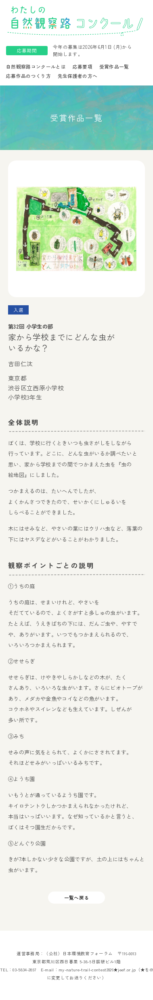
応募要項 (82, 66)
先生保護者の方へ (78, 76)
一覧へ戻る (76, 897)
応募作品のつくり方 (28, 76)
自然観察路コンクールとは (36, 66)
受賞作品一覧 (114, 66)
